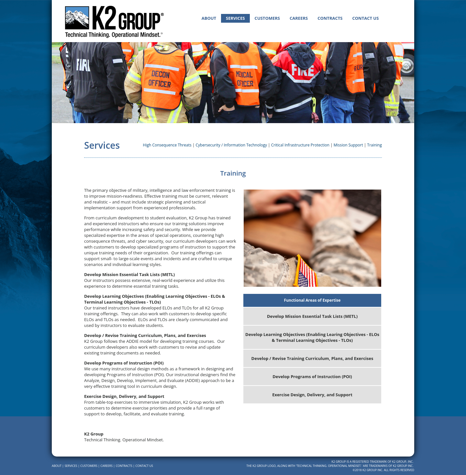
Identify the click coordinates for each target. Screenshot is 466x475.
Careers (299, 18)
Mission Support (348, 145)
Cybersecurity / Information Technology (231, 145)
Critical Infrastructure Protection (300, 145)
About (209, 18)
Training (374, 145)
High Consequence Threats (167, 145)
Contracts (329, 18)
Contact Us (365, 18)
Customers (267, 18)
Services (235, 18)
